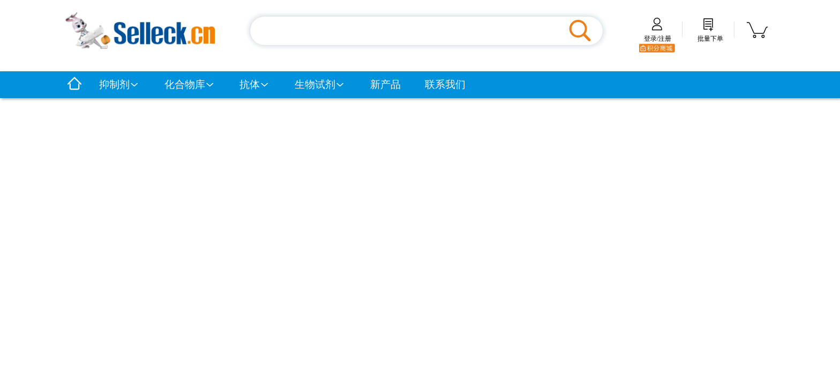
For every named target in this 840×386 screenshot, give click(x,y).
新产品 (385, 84)
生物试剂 (320, 84)
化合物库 (189, 84)
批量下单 (710, 34)
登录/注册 (657, 34)
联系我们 (445, 84)
